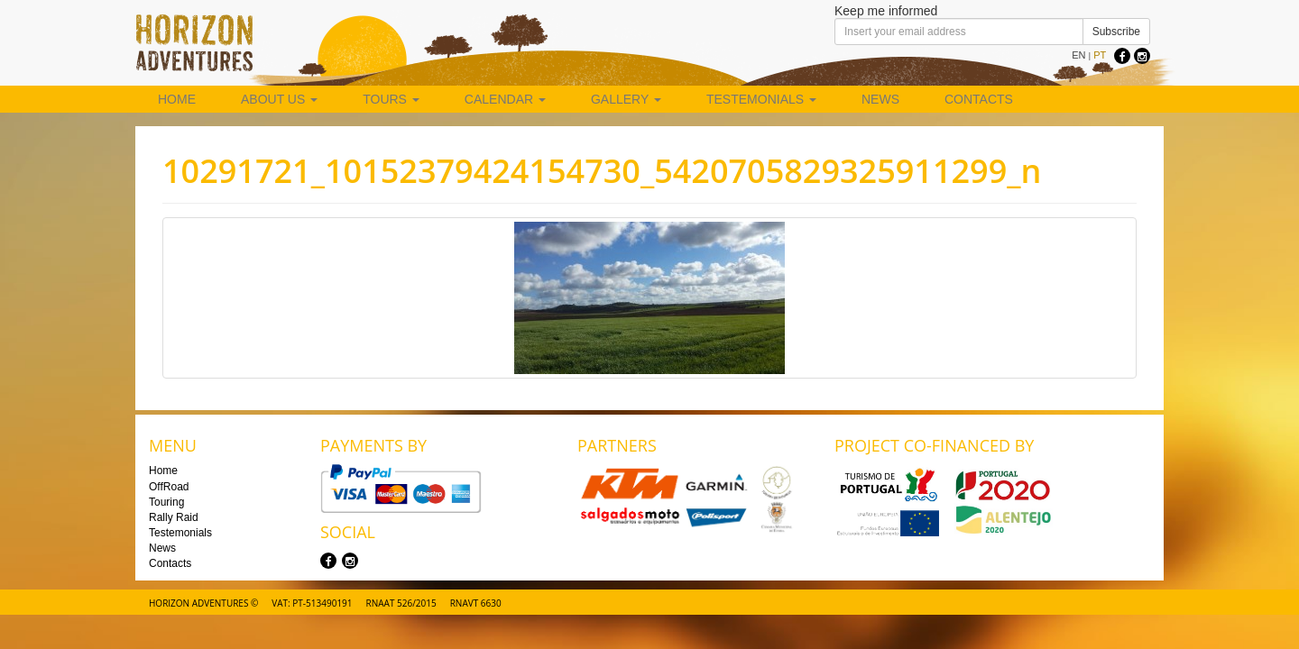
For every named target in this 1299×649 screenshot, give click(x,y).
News (880, 99)
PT (1099, 55)
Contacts (978, 99)
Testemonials (761, 99)
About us (279, 99)
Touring (166, 502)
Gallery (626, 99)
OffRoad (169, 486)
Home (177, 99)
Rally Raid (173, 517)
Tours (391, 99)
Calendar (505, 99)
